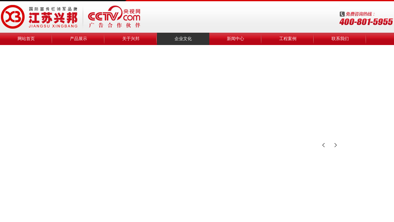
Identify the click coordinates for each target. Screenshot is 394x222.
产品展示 (78, 38)
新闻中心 (235, 38)
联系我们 (340, 38)
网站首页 (26, 38)
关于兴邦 (130, 38)
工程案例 (287, 38)
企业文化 (183, 38)
